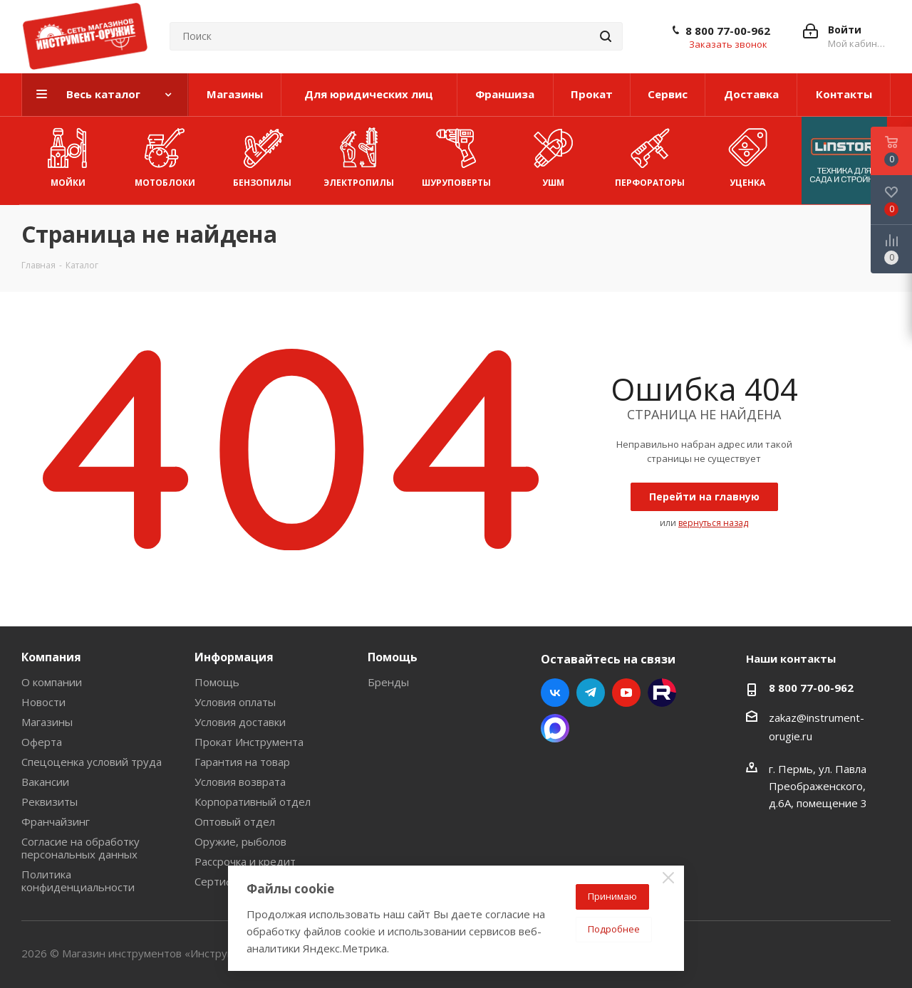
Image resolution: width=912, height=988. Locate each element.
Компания (51, 657)
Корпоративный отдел (253, 801)
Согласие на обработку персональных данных (80, 847)
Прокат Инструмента (249, 742)
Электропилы (358, 154)
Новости (43, 702)
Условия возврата (240, 781)
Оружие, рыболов (240, 841)
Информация (234, 657)
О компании (51, 682)
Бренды (388, 682)
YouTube (626, 692)
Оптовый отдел (235, 821)
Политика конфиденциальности (78, 880)
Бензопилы (262, 154)
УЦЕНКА (747, 154)
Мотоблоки (165, 154)
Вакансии (45, 781)
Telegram (590, 692)
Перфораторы (650, 154)
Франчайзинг (55, 821)
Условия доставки (240, 722)
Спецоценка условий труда (91, 762)
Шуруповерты (456, 154)
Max (555, 728)
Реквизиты (49, 801)
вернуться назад (713, 523)
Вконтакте (555, 692)
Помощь (217, 682)
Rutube (662, 692)
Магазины (47, 722)
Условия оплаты (235, 702)
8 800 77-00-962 (727, 30)
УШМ (552, 154)
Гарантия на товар (242, 762)
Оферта (41, 742)
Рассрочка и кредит (245, 861)
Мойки (67, 154)
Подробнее (614, 929)
